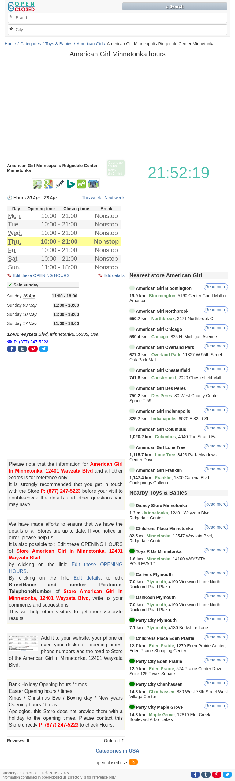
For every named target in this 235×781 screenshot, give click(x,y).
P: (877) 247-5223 (31, 341)
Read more (215, 286)
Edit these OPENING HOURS (41, 275)
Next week (115, 197)
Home (10, 43)
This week (91, 197)
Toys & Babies (59, 43)
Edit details (114, 275)
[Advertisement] (117, 109)
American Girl (89, 43)
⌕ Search (175, 6)
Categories (30, 43)
